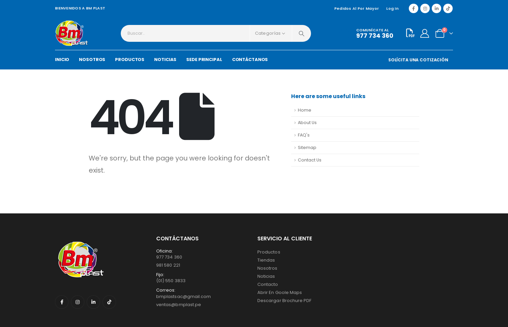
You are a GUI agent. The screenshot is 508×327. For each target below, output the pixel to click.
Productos (268, 252)
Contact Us (309, 160)
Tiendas (266, 260)
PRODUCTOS (129, 59)
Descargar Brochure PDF (284, 300)
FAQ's (304, 135)
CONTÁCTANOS (250, 59)
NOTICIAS (165, 59)
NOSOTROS (92, 59)
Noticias (266, 276)
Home (304, 110)
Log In (392, 8)
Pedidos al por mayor (356, 8)
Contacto (267, 284)
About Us (307, 122)
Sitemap (307, 147)
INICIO (62, 59)
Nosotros (267, 268)
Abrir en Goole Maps (279, 292)
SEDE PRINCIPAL (204, 59)
